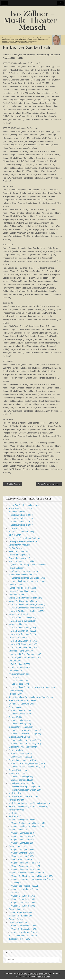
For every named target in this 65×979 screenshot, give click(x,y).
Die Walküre (14, 893)
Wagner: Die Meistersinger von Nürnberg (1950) (32, 876)
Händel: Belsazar (16, 568)
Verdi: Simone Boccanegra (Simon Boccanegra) (29, 803)
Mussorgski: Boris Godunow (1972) (26, 657)
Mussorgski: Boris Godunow (21, 651)
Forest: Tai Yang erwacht (19, 555)
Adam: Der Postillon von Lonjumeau (24, 505)
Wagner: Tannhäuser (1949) (23, 833)
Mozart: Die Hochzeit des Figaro (23, 601)
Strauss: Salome (16, 707)
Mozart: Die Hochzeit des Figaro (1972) (28, 611)
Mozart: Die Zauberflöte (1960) (24, 641)
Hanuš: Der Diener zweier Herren (23, 571)
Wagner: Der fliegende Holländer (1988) (28, 826)
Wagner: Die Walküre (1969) (23, 902)
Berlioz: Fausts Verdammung (21, 532)
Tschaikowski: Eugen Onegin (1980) (26, 790)
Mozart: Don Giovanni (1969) (23, 621)
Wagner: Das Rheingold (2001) (24, 889)
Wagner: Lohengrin (17, 846)
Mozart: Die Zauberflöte (19, 637)
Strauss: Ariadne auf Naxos (20, 737)
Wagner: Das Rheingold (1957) (24, 886)
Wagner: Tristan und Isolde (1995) (25, 869)
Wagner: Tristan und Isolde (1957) (25, 863)
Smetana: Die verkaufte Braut (21, 704)
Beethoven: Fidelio (17, 512)
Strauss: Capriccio (17, 773)
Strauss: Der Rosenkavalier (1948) (26, 730)
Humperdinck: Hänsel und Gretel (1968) (28, 578)
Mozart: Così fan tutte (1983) (23, 631)
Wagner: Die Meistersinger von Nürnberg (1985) (32, 879)
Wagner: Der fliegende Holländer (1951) (28, 823)
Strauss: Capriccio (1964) (22, 777)
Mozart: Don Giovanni (18, 614)
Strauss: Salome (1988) (21, 714)
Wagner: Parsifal (16, 919)
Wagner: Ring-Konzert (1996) (21, 916)
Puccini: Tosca (15, 677)
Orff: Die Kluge (15, 661)
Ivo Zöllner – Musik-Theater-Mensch (32, 21)
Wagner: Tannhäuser (18, 830)
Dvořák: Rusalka (16, 548)
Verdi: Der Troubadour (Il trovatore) (24, 796)
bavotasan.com (44, 976)
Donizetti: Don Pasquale (19, 545)
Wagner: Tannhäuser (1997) (23, 843)
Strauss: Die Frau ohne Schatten (23, 747)
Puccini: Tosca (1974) (20, 684)
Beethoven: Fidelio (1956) (22, 515)
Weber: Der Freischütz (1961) (24, 926)
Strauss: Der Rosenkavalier (20, 727)
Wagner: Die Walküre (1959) (23, 899)
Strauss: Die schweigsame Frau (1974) (28, 763)
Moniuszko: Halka (16, 594)
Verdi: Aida (13, 813)
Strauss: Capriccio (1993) (22, 780)
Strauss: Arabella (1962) (21, 753)
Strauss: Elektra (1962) (21, 720)
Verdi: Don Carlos (16, 810)
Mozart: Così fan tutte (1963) (23, 628)
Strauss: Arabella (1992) (21, 757)
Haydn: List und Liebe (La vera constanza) (27, 565)
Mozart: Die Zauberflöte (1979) (24, 647)
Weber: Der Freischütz (18, 922)
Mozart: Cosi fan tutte (18, 624)
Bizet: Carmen (15, 535)
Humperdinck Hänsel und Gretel (23, 575)
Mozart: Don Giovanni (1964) (23, 618)
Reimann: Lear (15, 694)
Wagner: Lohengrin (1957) (22, 853)
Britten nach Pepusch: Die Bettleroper (25, 538)
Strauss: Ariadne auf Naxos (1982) (26, 743)
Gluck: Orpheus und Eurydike (21, 561)
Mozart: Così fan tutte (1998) (23, 634)
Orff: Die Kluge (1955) (20, 664)
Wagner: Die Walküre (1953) (23, 896)
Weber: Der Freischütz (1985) (24, 932)
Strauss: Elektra (16, 717)
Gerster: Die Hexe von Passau (22, 558)
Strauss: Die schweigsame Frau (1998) (28, 767)
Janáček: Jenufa (16, 585)
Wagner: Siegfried (16, 909)
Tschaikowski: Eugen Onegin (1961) (26, 787)
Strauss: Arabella (16, 750)
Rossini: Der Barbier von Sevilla (22, 700)
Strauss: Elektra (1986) (21, 724)
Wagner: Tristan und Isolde (20, 859)
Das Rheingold (15, 883)
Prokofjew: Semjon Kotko (20, 674)
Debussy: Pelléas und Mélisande (23, 541)
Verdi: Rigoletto (15, 793)
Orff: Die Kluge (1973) (20, 667)
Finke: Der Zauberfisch (19, 551)
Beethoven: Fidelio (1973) (22, 522)
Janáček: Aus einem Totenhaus (22, 588)
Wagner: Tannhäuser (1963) (23, 836)
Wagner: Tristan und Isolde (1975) (25, 866)
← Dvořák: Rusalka (12, 484)
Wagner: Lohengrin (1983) (22, 856)
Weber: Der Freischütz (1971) (24, 929)
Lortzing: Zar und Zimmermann (22, 591)
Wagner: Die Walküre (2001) (23, 906)
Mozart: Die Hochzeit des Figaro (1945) (28, 604)
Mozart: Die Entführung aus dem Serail (25, 598)
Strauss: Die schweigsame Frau (22, 760)
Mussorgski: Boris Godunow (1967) (26, 654)
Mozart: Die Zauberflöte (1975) (24, 644)
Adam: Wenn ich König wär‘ (21, 508)
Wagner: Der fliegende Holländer (23, 820)
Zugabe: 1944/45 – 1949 (19, 939)
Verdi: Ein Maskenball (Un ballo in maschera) (28, 806)
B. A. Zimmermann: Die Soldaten (23, 936)
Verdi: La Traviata (16, 800)
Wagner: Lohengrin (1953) (22, 849)
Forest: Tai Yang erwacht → (49, 484)
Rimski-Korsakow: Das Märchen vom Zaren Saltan (31, 697)
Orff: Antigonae (15, 671)
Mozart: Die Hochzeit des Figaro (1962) (28, 608)
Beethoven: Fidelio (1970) (22, 518)
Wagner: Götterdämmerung (20, 912)
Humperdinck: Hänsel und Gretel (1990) (28, 581)
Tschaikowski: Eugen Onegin (21, 783)
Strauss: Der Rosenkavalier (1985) (26, 734)
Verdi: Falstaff (15, 816)
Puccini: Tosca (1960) (20, 681)
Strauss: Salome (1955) (21, 710)
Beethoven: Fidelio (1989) (22, 525)
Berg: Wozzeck (15, 528)
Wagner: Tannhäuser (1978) (23, 840)
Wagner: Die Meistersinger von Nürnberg (26, 873)
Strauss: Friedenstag (18, 770)
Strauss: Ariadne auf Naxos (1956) (26, 740)
